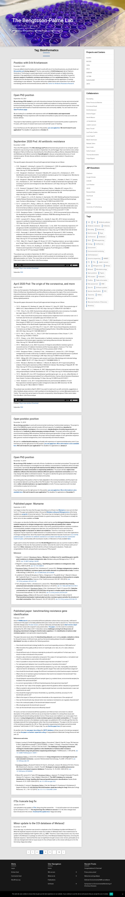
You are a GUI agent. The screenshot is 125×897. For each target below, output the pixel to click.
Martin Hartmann (91, 140)
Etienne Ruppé (90, 114)
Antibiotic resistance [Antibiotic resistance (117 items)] (94, 226)
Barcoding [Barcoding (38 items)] (91, 229)
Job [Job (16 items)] (89, 266)
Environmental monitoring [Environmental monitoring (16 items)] (96, 251)
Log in (13, 868)
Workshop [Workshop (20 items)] (91, 305)
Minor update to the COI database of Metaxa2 (39, 823)
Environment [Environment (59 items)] (92, 247)
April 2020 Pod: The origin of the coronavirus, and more (44, 283)
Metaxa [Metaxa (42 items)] (107, 266)
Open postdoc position (26, 418)
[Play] (16, 265)
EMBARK (89, 72)
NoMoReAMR (90, 80)
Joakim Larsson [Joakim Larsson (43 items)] (103, 262)
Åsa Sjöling (89, 99)
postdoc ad (20, 71)
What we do (84, 3)
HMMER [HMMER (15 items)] (105, 258)
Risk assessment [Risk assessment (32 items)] (93, 284)
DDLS (88, 69)
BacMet (88, 58)
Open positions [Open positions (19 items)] (92, 273)
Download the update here (41, 811)
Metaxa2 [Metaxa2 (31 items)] (90, 269)
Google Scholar (91, 177)
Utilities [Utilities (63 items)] (99, 295)
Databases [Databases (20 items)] (102, 237)
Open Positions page (20, 109)
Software (108, 3)
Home (63, 3)
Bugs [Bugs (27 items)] (101, 233)
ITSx (34, 807)
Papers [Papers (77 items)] (102, 273)
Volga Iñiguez (90, 158)
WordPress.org (15, 880)
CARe (88, 65)
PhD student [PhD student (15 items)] (91, 276)
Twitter (88, 203)
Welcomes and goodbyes (92, 876)
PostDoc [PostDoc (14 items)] (90, 280)
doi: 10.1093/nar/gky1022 (47, 781)
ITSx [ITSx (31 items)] (94, 262)
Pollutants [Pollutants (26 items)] (101, 276)
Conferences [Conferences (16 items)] (92, 237)
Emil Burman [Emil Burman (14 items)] (99, 244)
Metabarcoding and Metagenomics (58, 512)
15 (59, 852)
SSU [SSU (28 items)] (105, 291)
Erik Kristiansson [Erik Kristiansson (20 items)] (93, 255)
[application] (46, 265)
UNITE (88, 84)
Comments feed (16, 876)
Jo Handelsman (91, 121)
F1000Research (22, 620)
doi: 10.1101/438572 (37, 566)
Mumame (62, 510)
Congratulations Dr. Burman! (93, 868)
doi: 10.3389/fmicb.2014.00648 (44, 572)
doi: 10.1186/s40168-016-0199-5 (67, 586)
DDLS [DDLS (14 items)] (89, 240)
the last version (33, 625)
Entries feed (15, 872)
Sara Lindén (90, 147)
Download (35, 268)
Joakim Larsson (91, 125)
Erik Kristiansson (91, 110)
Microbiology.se (20, 3)
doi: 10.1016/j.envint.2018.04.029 (56, 592)
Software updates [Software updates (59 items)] (101, 287)
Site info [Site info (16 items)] (90, 287)
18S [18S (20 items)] (94, 222)
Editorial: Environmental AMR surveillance (97, 880)
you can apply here (50, 443)
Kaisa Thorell (90, 128)
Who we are (72, 3)
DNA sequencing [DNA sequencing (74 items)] (99, 240)
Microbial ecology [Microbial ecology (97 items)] (101, 269)
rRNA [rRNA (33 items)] (102, 284)
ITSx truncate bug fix (25, 801)
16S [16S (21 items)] (89, 222)
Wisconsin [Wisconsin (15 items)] (91, 298)
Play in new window (25, 268)
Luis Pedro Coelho (91, 132)
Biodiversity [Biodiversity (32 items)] (100, 229)
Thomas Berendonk (92, 154)
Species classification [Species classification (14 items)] (94, 291)
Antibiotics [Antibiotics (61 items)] (106, 226)
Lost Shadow (90, 184)
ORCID (88, 188)
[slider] (44, 265)
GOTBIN (88, 76)
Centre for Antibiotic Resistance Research (61, 83)
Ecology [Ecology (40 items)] (90, 244)
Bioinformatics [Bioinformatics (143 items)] (92, 233)
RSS (21, 272)
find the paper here (54, 726)
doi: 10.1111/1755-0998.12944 (47, 789)
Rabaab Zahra (90, 143)
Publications (97, 3)
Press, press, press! (90, 872)
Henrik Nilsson (90, 117)
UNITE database (48, 730)
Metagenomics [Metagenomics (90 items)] (97, 266)
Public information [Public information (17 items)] (101, 280)
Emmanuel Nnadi (91, 106)
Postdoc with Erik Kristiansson (30, 62)
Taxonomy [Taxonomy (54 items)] (91, 295)
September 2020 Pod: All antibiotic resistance (39, 141)
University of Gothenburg (94, 207)
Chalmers (89, 173)
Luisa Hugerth (90, 136)
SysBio (88, 199)
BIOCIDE (88, 61)
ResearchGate (90, 192)
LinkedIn (89, 181)
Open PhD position (24, 95)
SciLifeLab (89, 196)
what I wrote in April (70, 625)
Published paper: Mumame (29, 503)
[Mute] (71, 265)
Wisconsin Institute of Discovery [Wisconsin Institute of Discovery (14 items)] (97, 302)
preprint (24, 514)
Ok (111, 894)
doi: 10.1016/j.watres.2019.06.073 (66, 599)
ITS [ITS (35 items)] (89, 262)
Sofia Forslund (90, 151)
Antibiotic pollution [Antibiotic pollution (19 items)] (104, 222)
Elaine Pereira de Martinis (94, 102)
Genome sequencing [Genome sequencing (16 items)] (94, 258)
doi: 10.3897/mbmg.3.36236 (29, 561)
